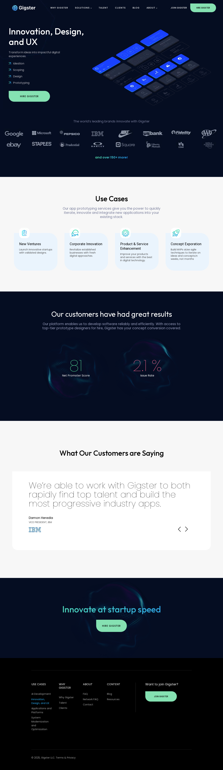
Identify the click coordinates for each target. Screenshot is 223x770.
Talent (103, 7)
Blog (136, 7)
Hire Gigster (203, 7)
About (151, 7)
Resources (113, 699)
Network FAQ (90, 699)
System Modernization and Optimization (40, 723)
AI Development (41, 694)
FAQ (85, 694)
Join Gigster (179, 7)
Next (186, 529)
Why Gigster (59, 7)
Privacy (71, 757)
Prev (179, 529)
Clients (120, 7)
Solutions (82, 7)
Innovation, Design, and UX (40, 701)
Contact (88, 704)
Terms (60, 757)
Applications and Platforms (41, 710)
